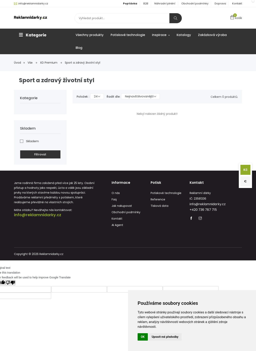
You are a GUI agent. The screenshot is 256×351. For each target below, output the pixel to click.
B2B (145, 3)
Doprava (220, 3)
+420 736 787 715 (203, 209)
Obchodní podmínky (194, 3)
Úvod (19, 63)
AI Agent (117, 225)
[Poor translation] (10, 282)
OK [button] (143, 336)
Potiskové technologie (128, 35)
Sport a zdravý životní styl (82, 63)
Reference (158, 199)
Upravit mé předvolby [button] (165, 336)
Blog (79, 48)
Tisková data (159, 206)
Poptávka (130, 3)
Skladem (32, 141)
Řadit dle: (113, 97)
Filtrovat (40, 154)
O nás (116, 193)
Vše (32, 63)
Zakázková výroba (212, 35)
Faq (114, 199)
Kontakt (237, 3)
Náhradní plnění (164, 3)
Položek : (83, 97)
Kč (245, 169)
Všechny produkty (90, 35)
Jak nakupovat (122, 206)
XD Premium (51, 63)
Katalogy (184, 35)
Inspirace (161, 35)
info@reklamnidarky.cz (33, 3)
